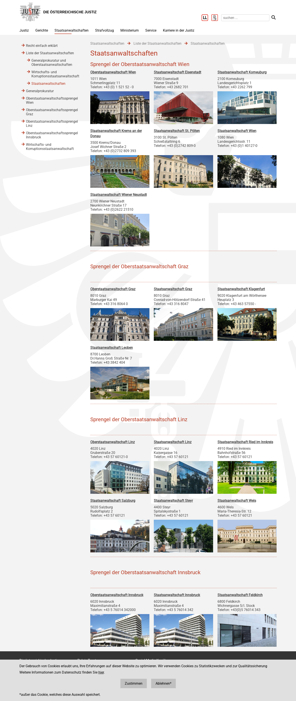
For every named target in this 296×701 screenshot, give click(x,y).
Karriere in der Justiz (178, 30)
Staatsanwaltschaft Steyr (173, 501)
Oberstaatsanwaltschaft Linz (112, 442)
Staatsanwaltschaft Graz (173, 289)
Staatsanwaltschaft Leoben (111, 348)
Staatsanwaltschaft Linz (173, 442)
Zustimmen (133, 683)
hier (101, 672)
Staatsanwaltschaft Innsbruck (177, 595)
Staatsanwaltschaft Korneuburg (242, 72)
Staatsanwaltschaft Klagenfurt (241, 289)
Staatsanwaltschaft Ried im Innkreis (245, 442)
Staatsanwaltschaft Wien (236, 131)
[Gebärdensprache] (216, 18)
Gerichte (41, 30)
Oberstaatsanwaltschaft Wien (113, 72)
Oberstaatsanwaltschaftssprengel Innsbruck (52, 135)
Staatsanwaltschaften (72, 30)
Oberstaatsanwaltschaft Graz (112, 289)
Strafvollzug (104, 30)
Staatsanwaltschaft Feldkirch (240, 595)
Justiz (24, 30)
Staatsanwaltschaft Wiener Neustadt (118, 195)
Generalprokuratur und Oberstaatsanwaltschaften (51, 62)
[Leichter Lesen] (206, 18)
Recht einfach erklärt (42, 46)
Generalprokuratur (40, 91)
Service (150, 30)
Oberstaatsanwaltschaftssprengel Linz (52, 123)
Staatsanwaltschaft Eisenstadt (177, 72)
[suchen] (245, 17)
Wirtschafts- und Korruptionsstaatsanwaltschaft (55, 74)
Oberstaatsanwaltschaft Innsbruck (116, 595)
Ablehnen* (163, 683)
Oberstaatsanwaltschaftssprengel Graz (52, 112)
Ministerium (129, 30)
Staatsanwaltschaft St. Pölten (177, 131)
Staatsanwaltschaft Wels (236, 501)
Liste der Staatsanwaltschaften (50, 53)
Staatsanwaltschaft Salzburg (112, 501)
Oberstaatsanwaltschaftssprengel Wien (52, 100)
